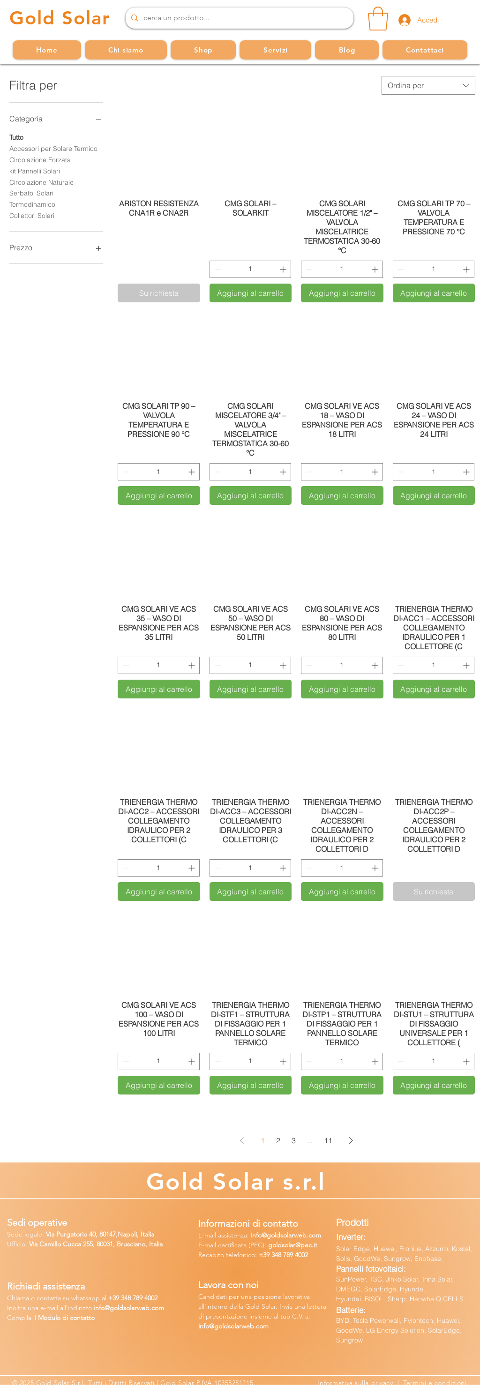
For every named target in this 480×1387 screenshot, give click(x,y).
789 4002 (295, 1255)
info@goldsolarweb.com (233, 1326)
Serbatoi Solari (31, 192)
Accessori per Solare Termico (53, 148)
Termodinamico (32, 204)
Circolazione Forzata (40, 159)
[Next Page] (351, 1140)
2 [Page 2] (278, 1140)
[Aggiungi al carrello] (251, 293)
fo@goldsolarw (120, 1308)
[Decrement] (217, 269)
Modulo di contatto (66, 1317)
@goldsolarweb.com (291, 1235)
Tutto (16, 137)
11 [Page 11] (328, 1140)
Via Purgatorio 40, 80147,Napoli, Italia (100, 1234)
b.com (154, 1308)
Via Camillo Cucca (55, 1244)
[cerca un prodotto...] (238, 18)
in (96, 1308)
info (256, 1235)
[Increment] (284, 269)
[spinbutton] (250, 269)
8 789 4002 (143, 1298)
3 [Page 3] (294, 1140)
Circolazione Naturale (41, 182)
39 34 (120, 1298)
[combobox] (428, 85)
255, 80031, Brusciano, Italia (122, 1244)
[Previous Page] (242, 1140)
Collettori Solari (31, 215)
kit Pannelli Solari (34, 170)
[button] (378, 18)
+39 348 (271, 1255)
